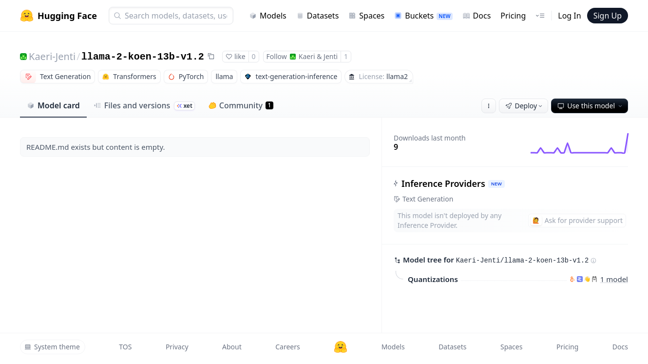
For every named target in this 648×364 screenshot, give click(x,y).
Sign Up (607, 15)
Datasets (317, 15)
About (232, 346)
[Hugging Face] (340, 347)
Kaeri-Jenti (52, 56)
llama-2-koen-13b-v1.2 (142, 56)
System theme (52, 346)
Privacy (177, 346)
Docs (476, 15)
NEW (496, 184)
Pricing (513, 15)
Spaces (366, 15)
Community (241, 105)
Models (267, 15)
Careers (287, 346)
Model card (53, 105)
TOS (125, 346)
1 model (614, 278)
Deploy (524, 105)
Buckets (423, 15)
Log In (569, 15)
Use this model (590, 105)
